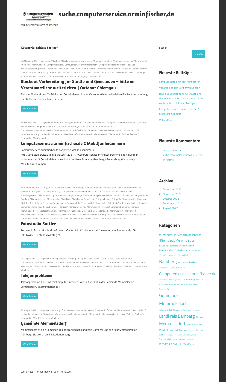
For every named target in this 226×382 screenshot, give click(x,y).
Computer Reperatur (45, 126)
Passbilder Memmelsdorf (120, 214)
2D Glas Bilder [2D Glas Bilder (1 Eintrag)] (197, 250)
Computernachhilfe (88, 126)
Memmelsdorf (108, 72)
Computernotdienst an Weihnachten (179, 82)
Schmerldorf (44, 76)
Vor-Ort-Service (41, 318)
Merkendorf (122, 72)
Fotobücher (89, 199)
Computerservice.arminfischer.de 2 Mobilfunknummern (73, 143)
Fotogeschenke (103, 199)
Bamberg (78, 187)
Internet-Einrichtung (38, 72)
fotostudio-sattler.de (136, 203)
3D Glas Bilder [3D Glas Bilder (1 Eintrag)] (168, 255)
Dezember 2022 (172, 189)
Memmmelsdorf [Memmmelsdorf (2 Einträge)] (194, 324)
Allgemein (45, 60)
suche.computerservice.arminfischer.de (116, 14)
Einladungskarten (29, 195)
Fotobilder (66, 199)
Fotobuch (77, 199)
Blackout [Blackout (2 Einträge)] (193, 262)
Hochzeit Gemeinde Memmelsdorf (84, 206)
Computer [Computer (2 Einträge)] (163, 267)
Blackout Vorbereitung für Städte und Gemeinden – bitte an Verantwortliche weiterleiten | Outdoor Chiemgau (181, 98)
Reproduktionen (47, 218)
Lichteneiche (80, 72)
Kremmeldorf (56, 72)
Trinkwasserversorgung (76, 76)
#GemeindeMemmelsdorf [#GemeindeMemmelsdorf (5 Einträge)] (177, 240)
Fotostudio (101, 203)
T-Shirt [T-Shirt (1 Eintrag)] (175, 339)
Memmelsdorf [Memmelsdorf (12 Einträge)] (172, 323)
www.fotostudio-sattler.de (113, 218)
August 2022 (170, 208)
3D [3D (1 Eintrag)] (160, 255)
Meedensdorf (94, 72)
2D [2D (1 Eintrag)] (189, 250)
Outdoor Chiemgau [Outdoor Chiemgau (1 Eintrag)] (196, 330)
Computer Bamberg (103, 60)
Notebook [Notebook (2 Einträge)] (183, 330)
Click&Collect (107, 258)
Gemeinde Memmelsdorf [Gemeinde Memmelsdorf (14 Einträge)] (172, 299)
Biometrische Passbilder (115, 187)
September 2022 (172, 203)
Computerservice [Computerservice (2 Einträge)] (177, 267)
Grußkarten (51, 206)
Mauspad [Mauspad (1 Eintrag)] (199, 317)
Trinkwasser (57, 76)
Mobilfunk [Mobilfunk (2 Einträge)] (163, 330)
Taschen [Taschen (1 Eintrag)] (182, 339)
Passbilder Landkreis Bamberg (92, 214)
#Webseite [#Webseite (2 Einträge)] (182, 250)
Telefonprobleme (132, 266)
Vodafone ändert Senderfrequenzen (179, 88)
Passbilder (51, 214)
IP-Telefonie (96, 262)
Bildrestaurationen (93, 187)
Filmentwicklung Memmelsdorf (45, 199)
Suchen (163, 48)
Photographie (139, 214)
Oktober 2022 (171, 199)
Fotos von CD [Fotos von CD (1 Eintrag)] (164, 289)
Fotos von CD (73, 203)
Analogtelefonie (58, 258)
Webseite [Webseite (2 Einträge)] (177, 344)
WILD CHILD (166, 120)
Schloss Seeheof (28, 76)
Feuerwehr (64, 68)
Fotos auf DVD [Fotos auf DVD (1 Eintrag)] (174, 284)
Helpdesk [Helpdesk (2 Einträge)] (177, 310)
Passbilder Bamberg (67, 214)
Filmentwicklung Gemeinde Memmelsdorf (101, 195)
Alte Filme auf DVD (63, 187)
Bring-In (88, 60)
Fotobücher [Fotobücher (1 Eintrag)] (163, 284)
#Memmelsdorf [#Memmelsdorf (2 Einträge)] (186, 245)
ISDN (106, 262)
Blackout (56, 60)
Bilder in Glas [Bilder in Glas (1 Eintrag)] (183, 262)
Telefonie (118, 266)
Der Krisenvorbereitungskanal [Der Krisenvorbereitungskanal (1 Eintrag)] (170, 279)
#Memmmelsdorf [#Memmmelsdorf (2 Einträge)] (167, 250)
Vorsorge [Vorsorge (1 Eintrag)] (190, 339)
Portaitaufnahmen (29, 218)
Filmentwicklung (46, 195)
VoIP (143, 266)
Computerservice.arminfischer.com (81, 64)
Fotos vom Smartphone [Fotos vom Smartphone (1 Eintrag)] (190, 284)
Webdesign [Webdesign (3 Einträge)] (165, 344)
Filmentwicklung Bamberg (68, 195)
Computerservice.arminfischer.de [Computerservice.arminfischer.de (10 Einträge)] (187, 273)
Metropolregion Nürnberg (32, 214)
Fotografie (116, 199)
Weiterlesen (29, 108)
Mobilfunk (68, 266)
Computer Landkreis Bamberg (121, 122)
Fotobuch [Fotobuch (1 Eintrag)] (199, 279)
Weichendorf (95, 76)
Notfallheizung (137, 72)
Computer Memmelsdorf (33, 64)
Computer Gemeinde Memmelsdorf (130, 60)
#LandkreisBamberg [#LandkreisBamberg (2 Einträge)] (168, 245)
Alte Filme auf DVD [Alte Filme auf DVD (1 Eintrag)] (181, 255)
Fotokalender (129, 199)
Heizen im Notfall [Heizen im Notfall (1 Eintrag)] (165, 310)
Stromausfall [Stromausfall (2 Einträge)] (165, 339)
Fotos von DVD (87, 203)
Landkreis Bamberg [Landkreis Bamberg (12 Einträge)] (177, 316)
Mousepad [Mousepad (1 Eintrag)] (174, 330)
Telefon (108, 266)
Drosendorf (52, 68)
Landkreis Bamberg (30, 134)
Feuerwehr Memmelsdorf (83, 68)
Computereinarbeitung (67, 126)
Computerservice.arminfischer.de (114, 64)
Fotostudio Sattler (116, 203)
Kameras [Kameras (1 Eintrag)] (195, 310)
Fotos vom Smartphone (54, 203)
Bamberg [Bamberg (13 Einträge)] (168, 261)
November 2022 (172, 194)
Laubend (68, 72)
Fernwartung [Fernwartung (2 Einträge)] (189, 279)
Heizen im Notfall (130, 68)
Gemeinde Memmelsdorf (108, 68)
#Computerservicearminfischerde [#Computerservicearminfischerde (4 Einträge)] (180, 234)
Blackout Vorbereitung (72, 60)
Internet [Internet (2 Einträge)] (187, 310)
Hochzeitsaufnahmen (46, 210)
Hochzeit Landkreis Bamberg (115, 206)
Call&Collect (93, 258)
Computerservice (55, 64)
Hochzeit (63, 206)
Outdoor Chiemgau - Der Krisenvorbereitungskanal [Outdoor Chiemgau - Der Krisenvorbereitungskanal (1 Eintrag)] (178, 335)
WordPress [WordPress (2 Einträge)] (188, 344)
